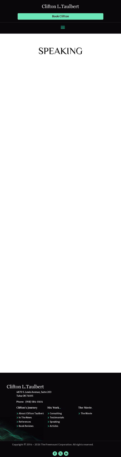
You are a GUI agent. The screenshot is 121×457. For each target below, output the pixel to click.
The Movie (86, 413)
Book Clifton (60, 16)
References (25, 421)
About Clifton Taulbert (31, 413)
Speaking (55, 421)
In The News (25, 417)
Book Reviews (26, 426)
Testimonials (57, 417)
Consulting (56, 413)
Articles (54, 426)
